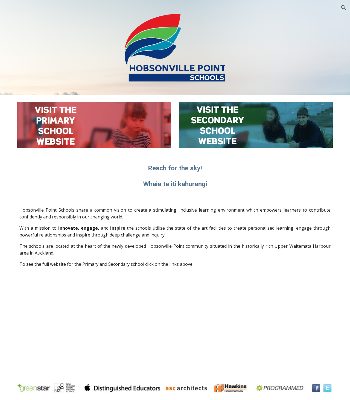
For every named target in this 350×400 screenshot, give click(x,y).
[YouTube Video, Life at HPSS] (256, 326)
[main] (175, 176)
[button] (343, 7)
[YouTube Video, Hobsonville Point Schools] (94, 326)
